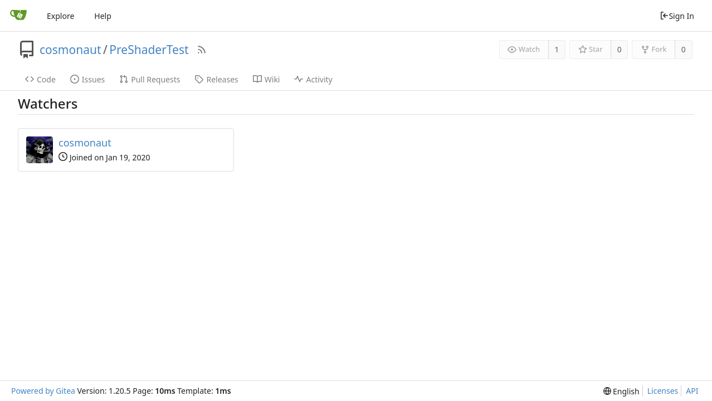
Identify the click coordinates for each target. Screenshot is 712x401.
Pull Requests (149, 79)
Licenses (663, 390)
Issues (87, 79)
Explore (60, 16)
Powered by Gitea (43, 390)
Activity (313, 79)
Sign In (677, 16)
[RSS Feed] (202, 50)
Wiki (266, 79)
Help (102, 16)
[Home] (18, 15)
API (692, 390)
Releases (216, 79)
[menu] (621, 391)
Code (40, 79)
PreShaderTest (148, 49)
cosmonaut (70, 49)
